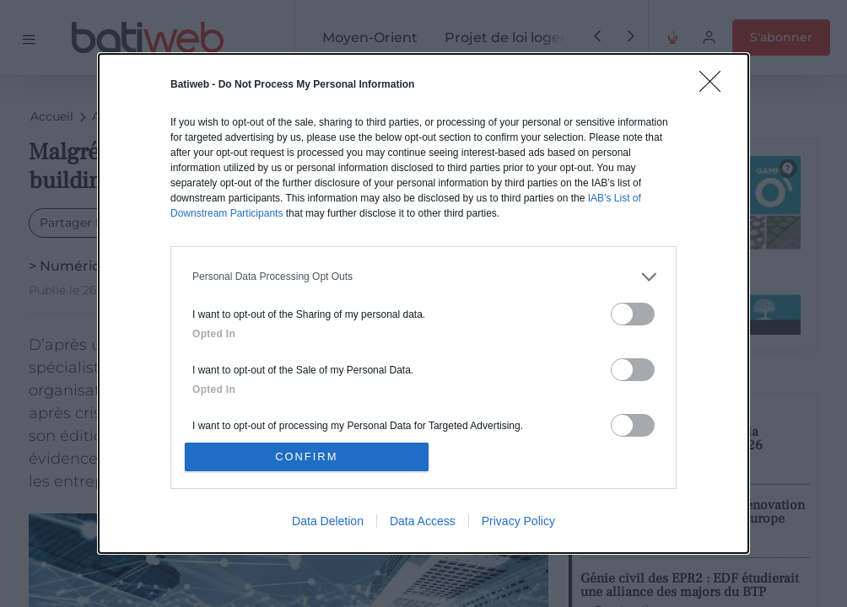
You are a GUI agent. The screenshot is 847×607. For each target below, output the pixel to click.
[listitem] (423, 276)
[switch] (633, 313)
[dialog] (423, 303)
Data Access (423, 522)
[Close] (715, 86)
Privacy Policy (518, 522)
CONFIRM (307, 456)
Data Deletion (328, 522)
